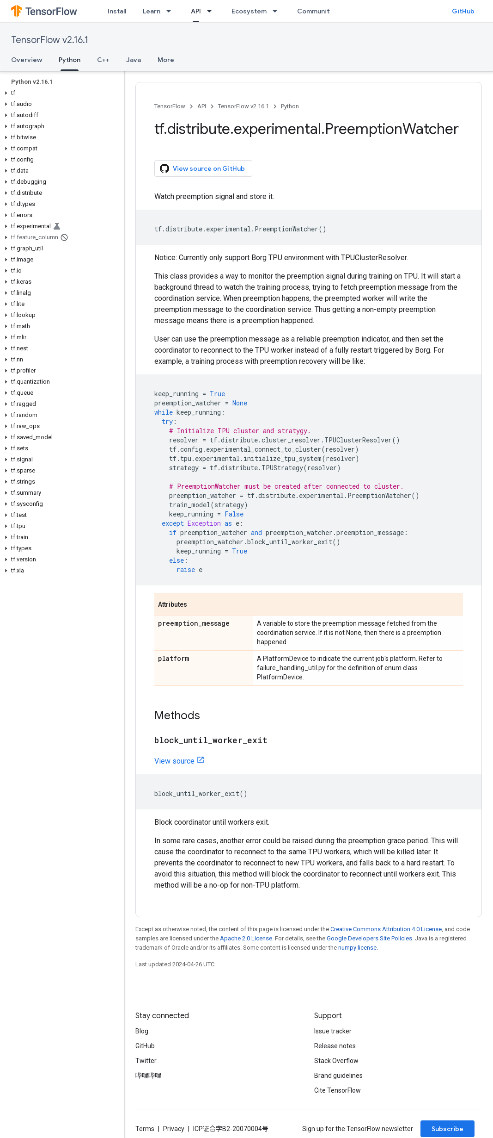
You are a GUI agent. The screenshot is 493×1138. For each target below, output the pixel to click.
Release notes (335, 1046)
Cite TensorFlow (337, 1090)
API (201, 106)
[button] (60, 93)
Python (290, 106)
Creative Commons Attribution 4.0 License (386, 929)
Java (133, 60)
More (166, 60)
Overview (26, 60)
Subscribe (447, 1129)
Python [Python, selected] (69, 60)
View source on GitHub (202, 168)
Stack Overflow (336, 1060)
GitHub (463, 11)
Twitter (146, 1060)
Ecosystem (249, 11)
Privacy (173, 1128)
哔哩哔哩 (148, 1075)
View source (174, 761)
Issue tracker (333, 1031)
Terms (144, 1128)
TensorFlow (169, 106)
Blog (141, 1031)
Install (117, 11)
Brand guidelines (338, 1075)
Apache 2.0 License (246, 938)
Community (315, 11)
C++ (103, 60)
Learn (151, 11)
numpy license (357, 947)
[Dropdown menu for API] (212, 11)
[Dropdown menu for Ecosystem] (278, 11)
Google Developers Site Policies (369, 938)
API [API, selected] (196, 11)
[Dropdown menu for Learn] (171, 11)
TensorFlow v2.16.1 (49, 40)
